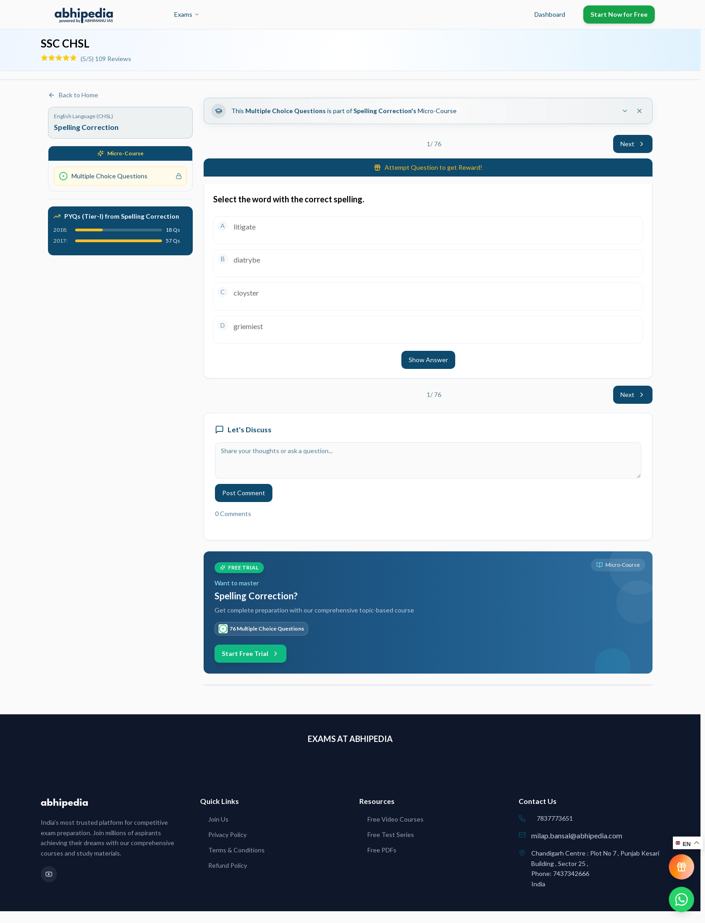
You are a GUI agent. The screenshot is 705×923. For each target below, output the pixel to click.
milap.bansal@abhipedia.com (576, 835)
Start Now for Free (619, 14)
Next (632, 144)
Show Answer (428, 359)
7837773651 (555, 818)
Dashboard (549, 14)
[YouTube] (49, 874)
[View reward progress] (681, 867)
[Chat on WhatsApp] (681, 899)
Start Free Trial (250, 653)
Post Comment (243, 493)
